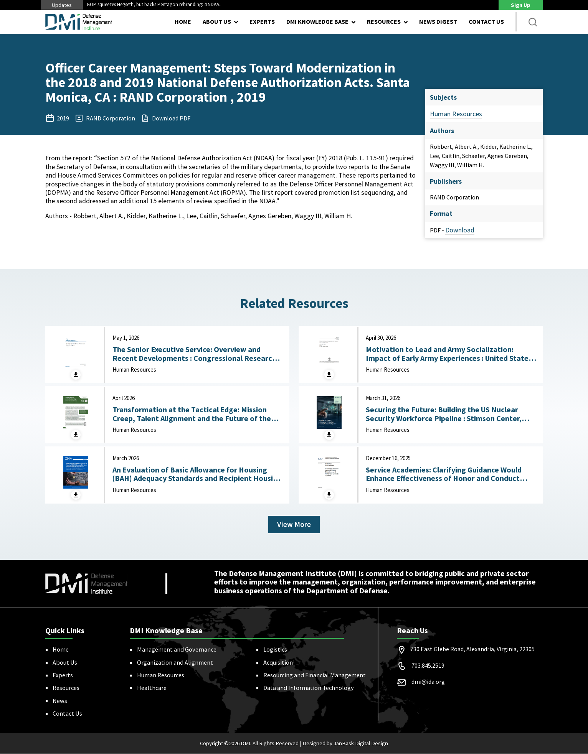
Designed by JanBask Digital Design (345, 743)
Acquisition (278, 662)
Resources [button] (384, 21)
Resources (66, 688)
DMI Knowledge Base (317, 21)
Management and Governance (176, 650)
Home (183, 21)
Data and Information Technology (308, 688)
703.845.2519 (427, 666)
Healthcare (152, 688)
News (60, 701)
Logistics (275, 650)
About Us (65, 662)
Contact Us (486, 21)
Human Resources (456, 113)
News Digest (438, 21)
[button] (532, 21)
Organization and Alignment (175, 662)
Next (253, 4)
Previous (245, 4)
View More (294, 524)
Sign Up (520, 5)
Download (459, 230)
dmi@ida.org (428, 682)
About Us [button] (217, 21)
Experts (262, 21)
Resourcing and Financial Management (314, 675)
